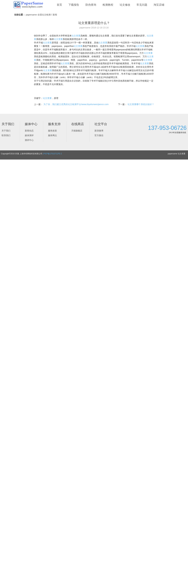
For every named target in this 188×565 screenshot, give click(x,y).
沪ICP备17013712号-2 (52, 154)
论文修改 (125, 4)
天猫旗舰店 (76, 130)
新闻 (55, 14)
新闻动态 (29, 130)
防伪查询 (90, 4)
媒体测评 (29, 135)
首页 (59, 4)
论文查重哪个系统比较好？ (140, 104)
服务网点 (52, 135)
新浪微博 (98, 130)
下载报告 (73, 4)
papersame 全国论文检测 (38, 14)
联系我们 (6, 135)
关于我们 (6, 130)
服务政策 (52, 130)
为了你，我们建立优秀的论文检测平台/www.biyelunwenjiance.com (76, 104)
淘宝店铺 (159, 4)
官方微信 (98, 135)
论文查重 (76, 35)
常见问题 (141, 4)
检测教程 (108, 4)
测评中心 (29, 140)
